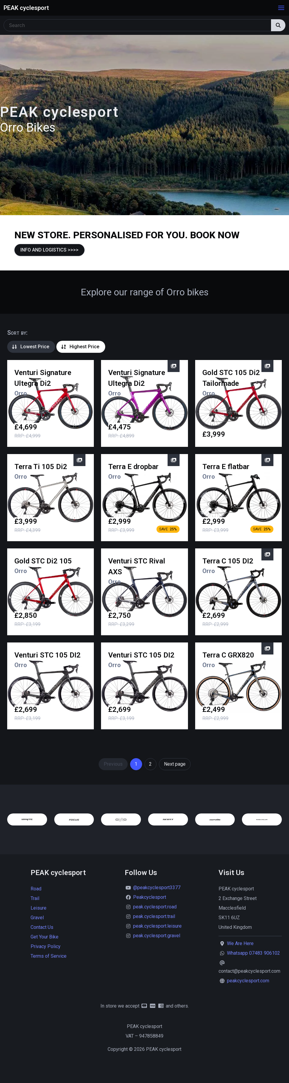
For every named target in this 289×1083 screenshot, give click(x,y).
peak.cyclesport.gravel (156, 935)
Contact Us (42, 927)
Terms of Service (49, 956)
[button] (281, 8)
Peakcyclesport (149, 897)
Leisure (38, 908)
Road (36, 889)
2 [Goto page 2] (150, 764)
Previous (113, 764)
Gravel (37, 917)
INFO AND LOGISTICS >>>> (49, 250)
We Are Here (240, 943)
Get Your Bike (44, 937)
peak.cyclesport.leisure (157, 926)
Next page (175, 764)
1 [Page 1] (136, 764)
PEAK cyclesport (26, 7)
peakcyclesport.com (248, 981)
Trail (35, 898)
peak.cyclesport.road (155, 907)
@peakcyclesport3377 (156, 887)
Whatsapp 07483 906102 (253, 953)
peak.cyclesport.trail (154, 916)
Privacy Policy (46, 946)
